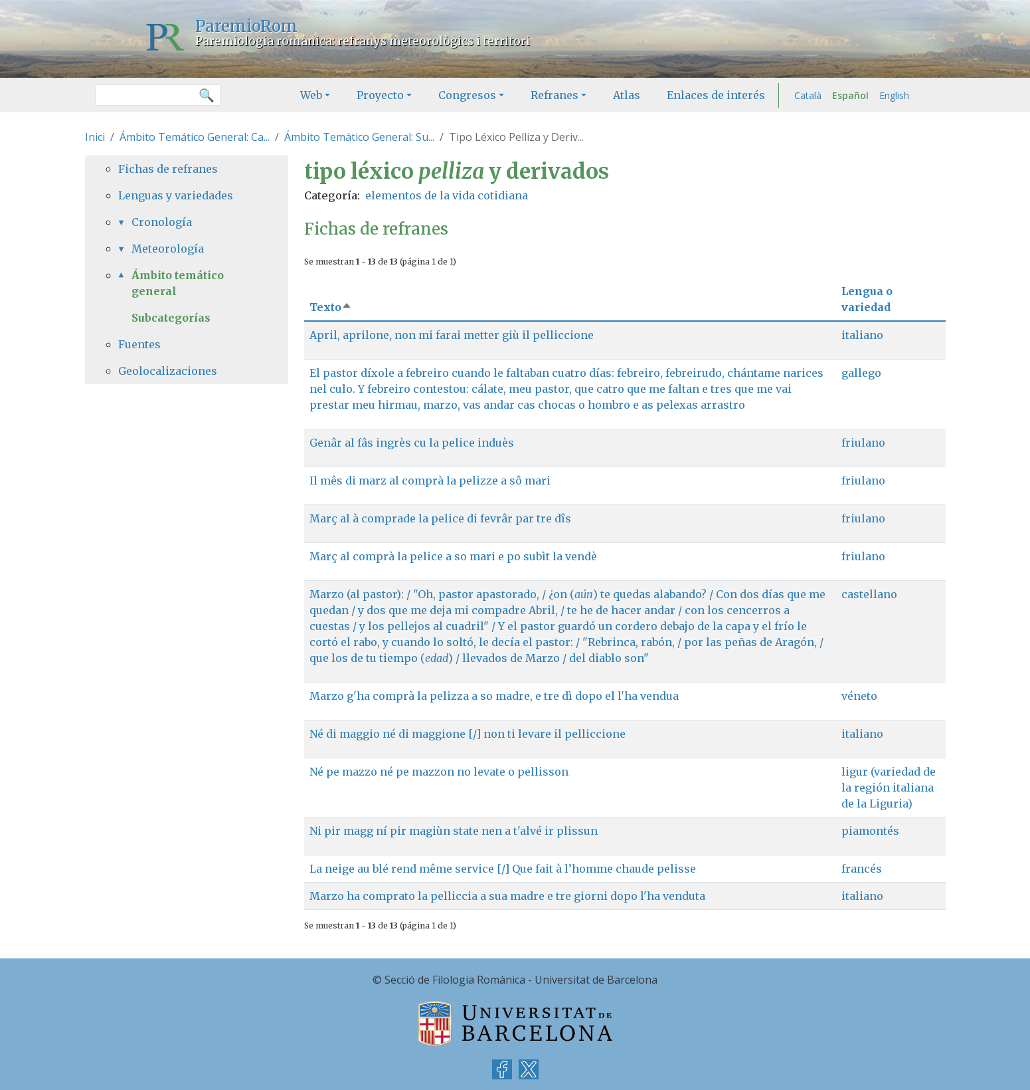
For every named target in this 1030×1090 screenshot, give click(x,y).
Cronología (161, 222)
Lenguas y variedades (175, 195)
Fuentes (139, 344)
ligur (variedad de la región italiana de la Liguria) (888, 787)
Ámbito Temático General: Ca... (195, 137)
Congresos (467, 95)
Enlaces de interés (716, 95)
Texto (330, 307)
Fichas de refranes (168, 168)
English (894, 95)
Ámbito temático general (177, 283)
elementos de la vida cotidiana (446, 195)
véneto (859, 696)
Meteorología (167, 248)
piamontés (870, 830)
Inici (95, 137)
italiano (862, 335)
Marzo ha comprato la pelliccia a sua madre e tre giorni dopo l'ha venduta (507, 896)
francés (861, 868)
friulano (863, 442)
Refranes (554, 95)
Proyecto (380, 95)
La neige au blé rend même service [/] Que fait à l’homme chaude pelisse (502, 868)
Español (850, 95)
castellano (869, 594)
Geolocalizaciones (167, 371)
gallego (861, 373)
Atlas (626, 95)
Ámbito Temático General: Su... (359, 137)
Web (311, 95)
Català (807, 95)
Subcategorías (171, 317)
